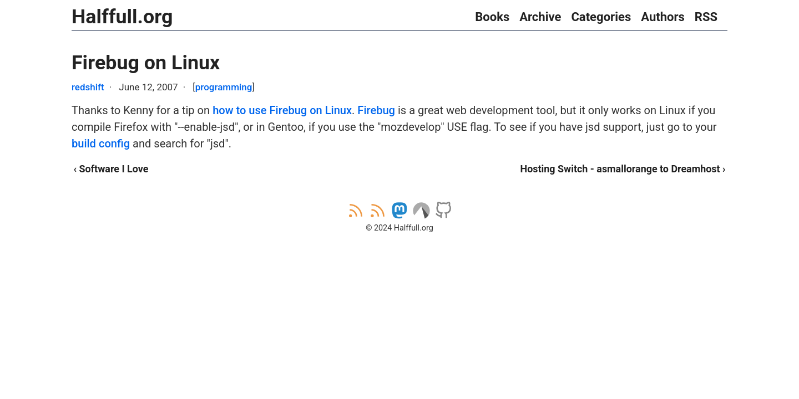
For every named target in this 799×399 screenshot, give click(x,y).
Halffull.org (122, 16)
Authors (663, 17)
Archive (540, 17)
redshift (88, 87)
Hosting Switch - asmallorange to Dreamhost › (623, 169)
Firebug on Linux (146, 62)
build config (101, 143)
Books (492, 17)
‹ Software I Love (111, 169)
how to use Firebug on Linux (282, 110)
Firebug (376, 110)
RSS (706, 17)
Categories (601, 17)
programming (223, 87)
